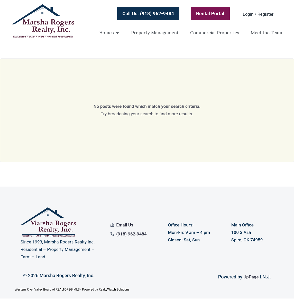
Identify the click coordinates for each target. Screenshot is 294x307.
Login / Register (258, 14)
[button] (117, 32)
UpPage (251, 276)
